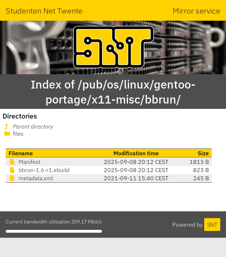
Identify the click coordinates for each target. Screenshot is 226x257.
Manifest (24, 161)
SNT (212, 224)
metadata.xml (31, 178)
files (13, 133)
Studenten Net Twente (44, 10)
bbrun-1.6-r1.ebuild (39, 169)
